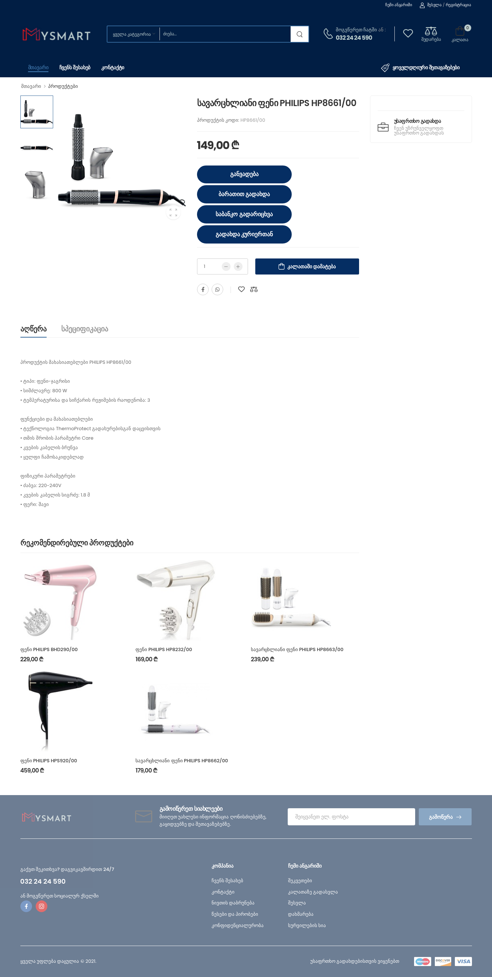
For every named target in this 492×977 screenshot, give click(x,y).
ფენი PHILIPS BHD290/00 (49, 649)
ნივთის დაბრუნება (233, 902)
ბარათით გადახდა (244, 194)
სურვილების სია (307, 925)
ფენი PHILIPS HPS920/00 (48, 760)
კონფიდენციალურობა (238, 925)
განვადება (244, 174)
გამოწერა (441, 817)
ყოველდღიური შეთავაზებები (420, 67)
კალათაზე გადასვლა (313, 891)
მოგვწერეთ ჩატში (356, 29)
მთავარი (38, 67)
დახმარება (301, 914)
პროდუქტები (63, 86)
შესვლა (431, 5)
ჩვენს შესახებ (75, 67)
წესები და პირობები (235, 914)
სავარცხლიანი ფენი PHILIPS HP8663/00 (297, 649)
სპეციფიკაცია (84, 329)
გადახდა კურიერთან (244, 234)
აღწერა (33, 329)
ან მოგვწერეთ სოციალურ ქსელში (59, 895)
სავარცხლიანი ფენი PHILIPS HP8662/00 (181, 760)
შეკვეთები (300, 880)
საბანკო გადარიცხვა (244, 214)
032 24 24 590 (354, 38)
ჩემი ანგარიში (398, 5)
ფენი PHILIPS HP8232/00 (163, 649)
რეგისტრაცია (458, 5)
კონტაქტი (112, 67)
